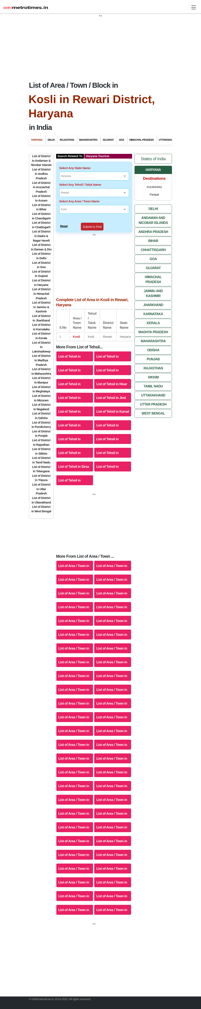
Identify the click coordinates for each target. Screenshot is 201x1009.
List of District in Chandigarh (41, 208)
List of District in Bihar (41, 199)
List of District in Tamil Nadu (41, 452)
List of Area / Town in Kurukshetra (73, 630)
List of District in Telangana (41, 461)
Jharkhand (153, 297)
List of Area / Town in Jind (111, 602)
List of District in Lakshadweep (41, 339)
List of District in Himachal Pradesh (41, 286)
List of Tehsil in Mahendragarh (107, 420)
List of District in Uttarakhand (41, 492)
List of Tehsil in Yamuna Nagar (69, 475)
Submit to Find (92, 219)
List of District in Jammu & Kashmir (41, 299)
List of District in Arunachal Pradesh (41, 179)
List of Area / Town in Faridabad (73, 575)
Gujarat (153, 260)
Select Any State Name (75, 160)
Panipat (154, 187)
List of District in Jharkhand (41, 310)
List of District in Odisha (41, 408)
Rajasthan (153, 360)
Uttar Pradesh (153, 396)
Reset (64, 218)
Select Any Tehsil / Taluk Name (80, 177)
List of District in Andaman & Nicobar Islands (41, 153)
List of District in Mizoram (41, 390)
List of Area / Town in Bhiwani (111, 561)
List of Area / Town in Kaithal (73, 616)
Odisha (153, 342)
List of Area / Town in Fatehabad (111, 575)
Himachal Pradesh (153, 271)
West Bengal (153, 405)
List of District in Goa (41, 257)
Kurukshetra (154, 179)
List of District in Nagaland (41, 399)
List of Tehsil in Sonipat (107, 462)
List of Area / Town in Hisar (111, 588)
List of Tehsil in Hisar (111, 376)
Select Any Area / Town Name (79, 193)
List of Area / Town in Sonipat (111, 671)
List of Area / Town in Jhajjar (73, 602)
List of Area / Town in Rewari (73, 657)
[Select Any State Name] (94, 168)
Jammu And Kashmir (153, 285)
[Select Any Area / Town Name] (94, 201)
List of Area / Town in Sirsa (73, 671)
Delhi (153, 201)
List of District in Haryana (41, 275)
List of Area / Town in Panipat (111, 643)
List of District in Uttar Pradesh (41, 481)
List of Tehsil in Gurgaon (69, 379)
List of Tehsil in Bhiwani (107, 352)
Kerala (153, 315)
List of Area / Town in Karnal (111, 616)
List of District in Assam (41, 191)
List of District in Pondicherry (41, 417)
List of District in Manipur (41, 373)
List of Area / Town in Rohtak (111, 657)
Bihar (153, 233)
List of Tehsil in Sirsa (73, 459)
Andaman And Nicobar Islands (153, 212)
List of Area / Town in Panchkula (73, 643)
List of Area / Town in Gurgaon (73, 588)
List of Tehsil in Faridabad (69, 365)
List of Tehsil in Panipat (107, 434)
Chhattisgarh (153, 242)
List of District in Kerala (41, 328)
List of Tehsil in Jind (111, 390)
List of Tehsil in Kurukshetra (69, 420)
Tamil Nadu (153, 378)
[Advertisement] (100, 46)
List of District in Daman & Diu (41, 239)
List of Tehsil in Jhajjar (69, 393)
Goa (153, 251)
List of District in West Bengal (41, 501)
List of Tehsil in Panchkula (69, 434)
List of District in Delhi (41, 248)
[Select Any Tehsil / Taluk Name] (94, 185)
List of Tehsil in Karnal (112, 403)
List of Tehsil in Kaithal (69, 407)
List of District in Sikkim (41, 444)
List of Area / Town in (111, 682)
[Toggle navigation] (194, 7)
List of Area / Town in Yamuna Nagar (73, 685)
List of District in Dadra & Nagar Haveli (41, 228)
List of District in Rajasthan (41, 435)
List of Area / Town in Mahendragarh (111, 630)
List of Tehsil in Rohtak (107, 448)
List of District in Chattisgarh (41, 217)
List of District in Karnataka (41, 319)
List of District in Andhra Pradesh (41, 166)
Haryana (153, 162)
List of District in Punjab (41, 426)
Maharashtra (153, 333)
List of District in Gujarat (41, 266)
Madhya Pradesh (153, 324)
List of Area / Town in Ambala (73, 561)
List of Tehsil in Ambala (69, 352)
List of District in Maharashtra (41, 364)
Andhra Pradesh (153, 224)
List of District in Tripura (41, 470)
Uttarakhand (153, 387)
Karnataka (153, 306)
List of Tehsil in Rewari (69, 448)
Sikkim (153, 369)
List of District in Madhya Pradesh (41, 353)
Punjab (153, 351)
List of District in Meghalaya (41, 381)
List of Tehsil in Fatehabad (107, 365)
